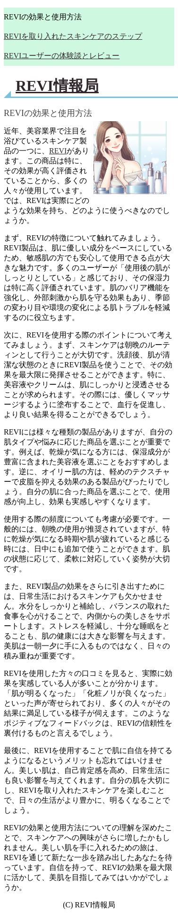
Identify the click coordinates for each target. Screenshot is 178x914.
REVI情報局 (57, 85)
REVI (58, 151)
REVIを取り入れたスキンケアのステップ (73, 36)
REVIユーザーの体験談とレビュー (61, 56)
